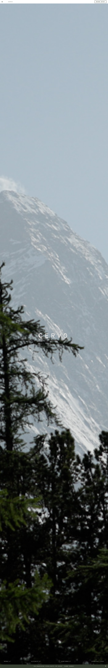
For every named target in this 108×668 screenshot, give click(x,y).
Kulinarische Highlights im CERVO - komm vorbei (54, 666)
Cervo (10, 2)
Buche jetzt (100, 1)
